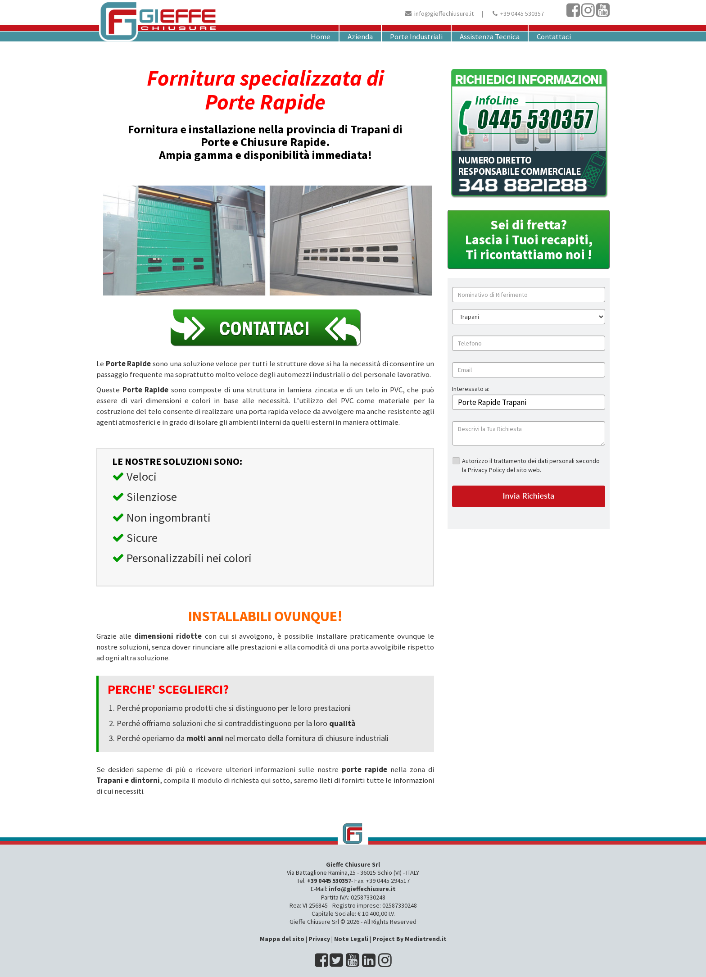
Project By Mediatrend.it (409, 939)
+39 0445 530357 (522, 13)
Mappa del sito (282, 939)
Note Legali (351, 939)
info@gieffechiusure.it (444, 13)
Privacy (319, 939)
